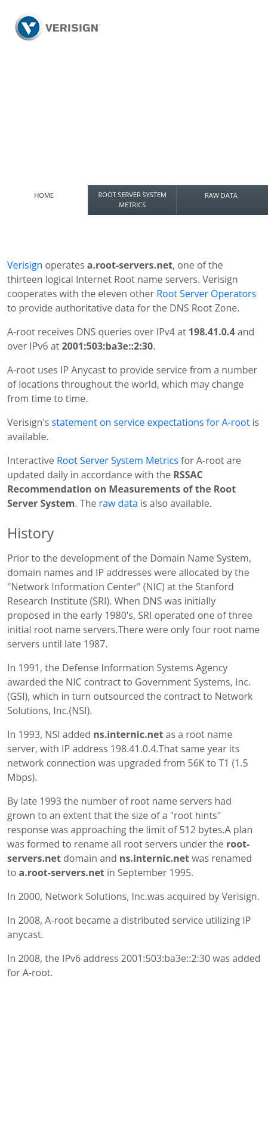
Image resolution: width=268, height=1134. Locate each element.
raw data (118, 503)
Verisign (24, 265)
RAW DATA (221, 195)
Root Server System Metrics (117, 460)
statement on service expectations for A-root (152, 422)
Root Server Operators (206, 293)
